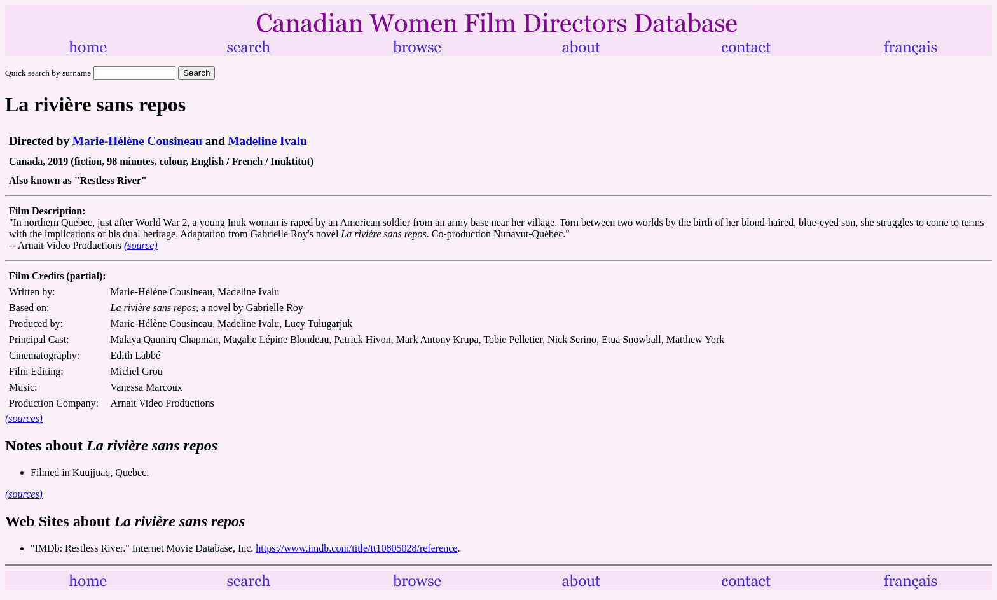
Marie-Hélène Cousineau (137, 141)
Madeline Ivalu (267, 141)
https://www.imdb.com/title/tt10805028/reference (356, 548)
